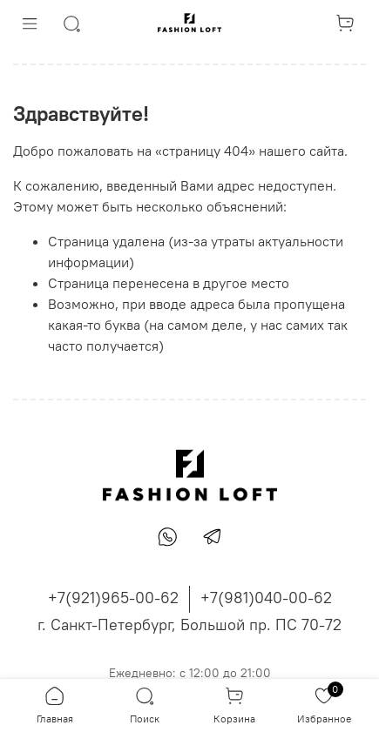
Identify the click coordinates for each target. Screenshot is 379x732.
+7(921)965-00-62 (113, 598)
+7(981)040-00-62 (266, 598)
